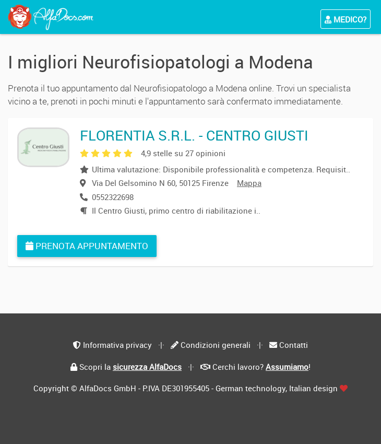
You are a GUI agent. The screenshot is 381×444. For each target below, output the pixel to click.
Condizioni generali (216, 345)
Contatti (293, 345)
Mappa (249, 183)
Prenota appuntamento (87, 246)
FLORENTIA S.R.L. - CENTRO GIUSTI (194, 135)
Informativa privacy (117, 345)
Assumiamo (287, 366)
